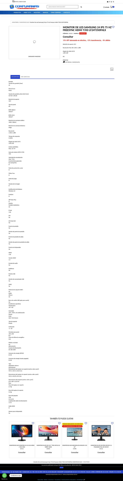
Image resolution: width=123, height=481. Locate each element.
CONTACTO (66, 12)
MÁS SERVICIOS (25, 77)
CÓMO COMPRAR (56, 12)
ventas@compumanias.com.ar (54, 474)
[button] (108, 1)
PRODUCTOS (17, 12)
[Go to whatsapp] (4, 475)
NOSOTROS (37, 12)
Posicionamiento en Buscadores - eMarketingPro (72, 479)
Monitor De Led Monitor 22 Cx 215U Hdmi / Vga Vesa (21, 446)
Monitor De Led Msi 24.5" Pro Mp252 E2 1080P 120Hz (48, 446)
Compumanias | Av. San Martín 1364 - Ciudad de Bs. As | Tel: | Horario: (61, 472)
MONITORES (15, 22)
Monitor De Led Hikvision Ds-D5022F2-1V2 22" (74, 446)
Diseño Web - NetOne (42, 479)
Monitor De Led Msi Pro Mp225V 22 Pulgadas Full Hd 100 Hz (101, 446)
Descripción (15, 77)
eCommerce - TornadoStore (54, 479)
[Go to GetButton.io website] (4, 479)
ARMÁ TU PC (27, 12)
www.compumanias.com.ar (70, 474)
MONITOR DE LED (24, 22)
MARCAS (45, 12)
